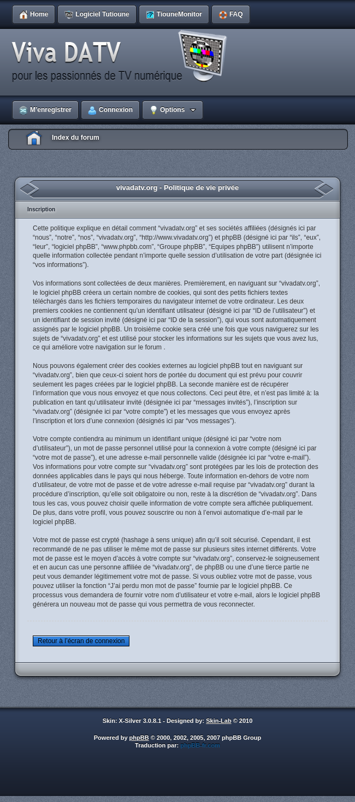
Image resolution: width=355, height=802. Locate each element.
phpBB (139, 737)
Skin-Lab (218, 720)
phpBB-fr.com (200, 745)
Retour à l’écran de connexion (81, 641)
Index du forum (75, 137)
